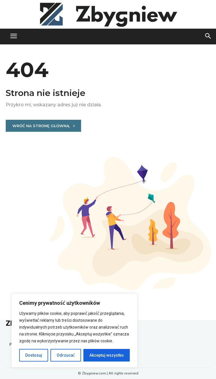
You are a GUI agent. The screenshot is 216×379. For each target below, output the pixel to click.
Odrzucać (66, 355)
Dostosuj (33, 355)
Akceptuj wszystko (106, 355)
